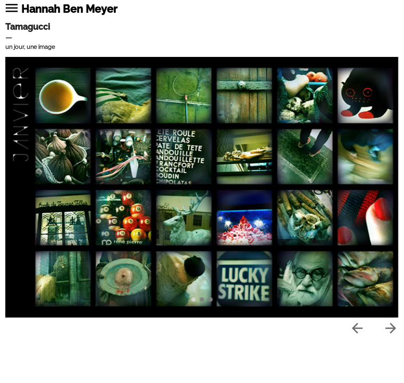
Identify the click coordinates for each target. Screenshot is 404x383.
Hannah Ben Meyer (69, 9)
